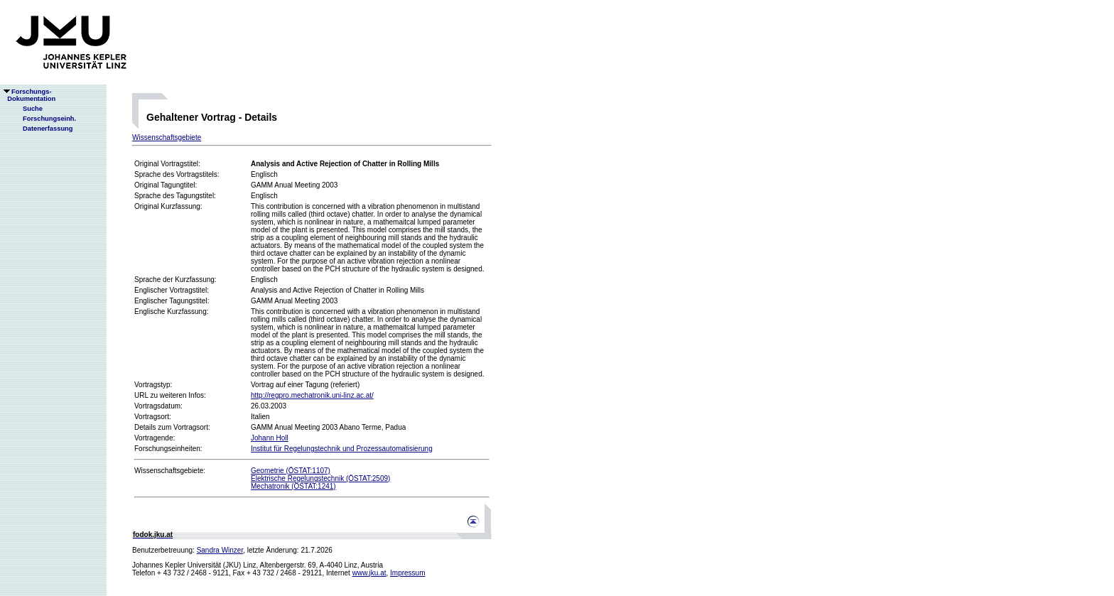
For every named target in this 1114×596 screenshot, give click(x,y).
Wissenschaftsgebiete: (169, 471)
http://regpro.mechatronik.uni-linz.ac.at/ (312, 395)
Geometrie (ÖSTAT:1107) (290, 471)
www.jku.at (369, 573)
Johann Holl (269, 438)
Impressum (407, 573)
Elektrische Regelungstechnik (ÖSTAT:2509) (320, 478)
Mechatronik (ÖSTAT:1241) (293, 486)
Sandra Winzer (220, 550)
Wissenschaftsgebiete (166, 137)
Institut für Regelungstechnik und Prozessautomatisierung (342, 449)
